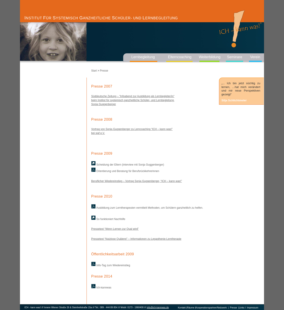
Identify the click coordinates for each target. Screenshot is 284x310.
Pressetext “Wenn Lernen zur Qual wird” (115, 228)
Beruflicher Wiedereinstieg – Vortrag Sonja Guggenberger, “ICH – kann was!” (136, 181)
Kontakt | (182, 307)
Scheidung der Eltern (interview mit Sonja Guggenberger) (127, 164)
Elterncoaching (179, 57)
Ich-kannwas (101, 287)
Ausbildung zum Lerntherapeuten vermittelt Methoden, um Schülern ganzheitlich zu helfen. (147, 207)
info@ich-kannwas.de (158, 307)
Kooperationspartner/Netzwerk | (212, 307)
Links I (242, 307)
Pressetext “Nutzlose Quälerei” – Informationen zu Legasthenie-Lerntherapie (136, 238)
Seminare (234, 57)
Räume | (191, 307)
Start (94, 70)
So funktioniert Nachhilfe (108, 219)
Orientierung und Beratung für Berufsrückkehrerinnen (125, 171)
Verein (255, 57)
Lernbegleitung (143, 57)
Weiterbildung (210, 57)
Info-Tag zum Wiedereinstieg (110, 265)
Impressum (253, 307)
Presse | (234, 307)
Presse (104, 70)
